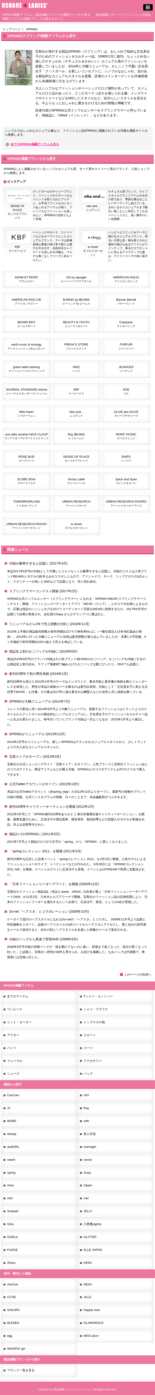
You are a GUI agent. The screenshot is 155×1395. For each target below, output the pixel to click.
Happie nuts (91, 1310)
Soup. (87, 1172)
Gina (10, 1224)
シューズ (13, 1073)
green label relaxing (26, 368)
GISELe (12, 1237)
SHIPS (126, 458)
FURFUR (126, 346)
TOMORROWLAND (26, 503)
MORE (11, 1121)
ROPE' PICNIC (126, 436)
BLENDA (13, 1323)
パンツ (11, 1048)
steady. (12, 1134)
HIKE (76, 368)
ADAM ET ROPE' (26, 279)
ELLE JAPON (92, 1250)
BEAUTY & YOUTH (76, 323)
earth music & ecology (26, 346)
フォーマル (14, 1061)
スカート (89, 1035)
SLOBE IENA (26, 480)
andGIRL (13, 1147)
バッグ (88, 1073)
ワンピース (14, 1009)
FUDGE (12, 1250)
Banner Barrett (126, 301)
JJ (8, 1108)
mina (10, 1185)
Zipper (87, 1185)
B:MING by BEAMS (76, 301)
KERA (87, 1262)
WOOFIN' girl (16, 1348)
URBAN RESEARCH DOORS (126, 503)
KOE (126, 391)
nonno (87, 1159)
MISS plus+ (91, 1335)
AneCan (12, 1284)
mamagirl (89, 1147)
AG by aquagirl (76, 279)
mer (86, 1198)
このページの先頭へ (137, 974)
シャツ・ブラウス (95, 1009)
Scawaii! (12, 1211)
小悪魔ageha (92, 1224)
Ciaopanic (126, 323)
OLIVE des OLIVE (126, 413)
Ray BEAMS (76, 436)
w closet (76, 525)
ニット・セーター (19, 1022)
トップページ (11, 29)
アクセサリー (92, 1061)
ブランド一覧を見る (21, 1370)
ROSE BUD (27, 458)
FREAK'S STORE (76, 346)
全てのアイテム (17, 996)
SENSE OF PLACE (76, 458)
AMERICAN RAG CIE (26, 301)
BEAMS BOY (26, 323)
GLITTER (89, 1237)
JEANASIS (126, 368)
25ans (11, 1262)
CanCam (13, 1095)
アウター (13, 1035)
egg (9, 1335)
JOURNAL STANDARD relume (27, 391)
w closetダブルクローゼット (94, 249)
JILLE (87, 1297)
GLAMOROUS (93, 1323)
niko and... (76, 413)
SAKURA (13, 1310)
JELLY (87, 1211)
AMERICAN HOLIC (126, 279)
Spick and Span (126, 480)
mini (10, 1198)
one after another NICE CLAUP (26, 436)
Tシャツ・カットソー (98, 996)
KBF (76, 391)
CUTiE (11, 1297)
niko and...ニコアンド (94, 207)
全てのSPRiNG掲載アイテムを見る (35, 144)
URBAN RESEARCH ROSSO (26, 525)
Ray (86, 1108)
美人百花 (89, 1134)
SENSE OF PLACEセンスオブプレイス (19, 210)
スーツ (88, 1048)
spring (11, 1172)
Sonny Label (76, 480)
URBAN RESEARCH (76, 503)
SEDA (87, 1284)
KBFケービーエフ (19, 247)
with (86, 1121)
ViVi (86, 1095)
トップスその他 (94, 1022)
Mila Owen (26, 413)
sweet (11, 1159)
